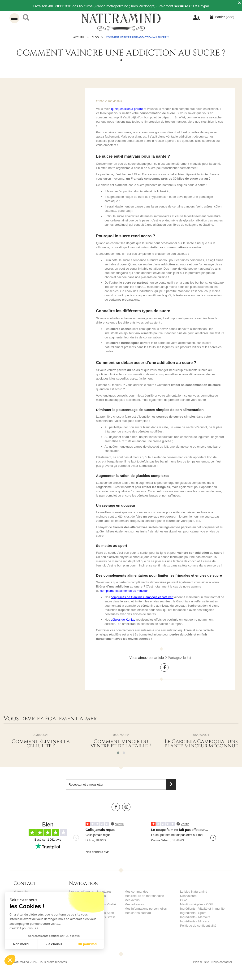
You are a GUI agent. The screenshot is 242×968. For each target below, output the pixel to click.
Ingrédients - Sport (192, 913)
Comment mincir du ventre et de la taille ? (121, 743)
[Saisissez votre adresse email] (121, 784)
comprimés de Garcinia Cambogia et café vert (142, 597)
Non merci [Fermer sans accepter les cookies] (21, 944)
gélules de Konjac (123, 619)
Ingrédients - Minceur (194, 921)
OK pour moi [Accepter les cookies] (87, 944)
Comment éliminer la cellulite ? (41, 743)
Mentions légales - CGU (196, 904)
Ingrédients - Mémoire (195, 917)
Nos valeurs (188, 896)
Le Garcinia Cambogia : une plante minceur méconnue (201, 743)
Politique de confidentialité (198, 925)
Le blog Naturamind (193, 891)
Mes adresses (134, 904)
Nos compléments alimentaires (90, 891)
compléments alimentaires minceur (124, 590)
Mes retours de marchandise (144, 896)
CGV (183, 900)
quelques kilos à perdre (127, 109)
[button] (10, 960)
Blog (95, 37)
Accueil (79, 37)
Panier (222, 17)
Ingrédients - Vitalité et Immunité (202, 908)
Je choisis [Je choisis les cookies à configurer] (54, 944)
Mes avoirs (132, 900)
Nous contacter (222, 957)
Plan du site (201, 957)
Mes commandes (136, 891)
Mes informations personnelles (145, 908)
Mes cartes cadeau (138, 913)
